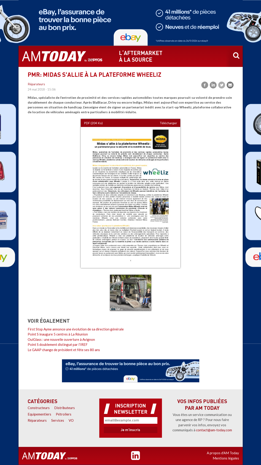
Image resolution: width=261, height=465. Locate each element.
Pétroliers (63, 414)
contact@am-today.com (214, 430)
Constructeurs (39, 408)
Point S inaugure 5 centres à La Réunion (58, 334)
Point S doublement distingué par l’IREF (58, 344)
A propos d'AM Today (223, 453)
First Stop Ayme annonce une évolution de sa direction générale (76, 329)
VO (71, 420)
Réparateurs (36, 84)
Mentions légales (226, 458)
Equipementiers (39, 414)
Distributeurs (64, 408)
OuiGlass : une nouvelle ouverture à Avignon (61, 339)
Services (57, 420)
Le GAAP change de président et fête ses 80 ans (64, 350)
